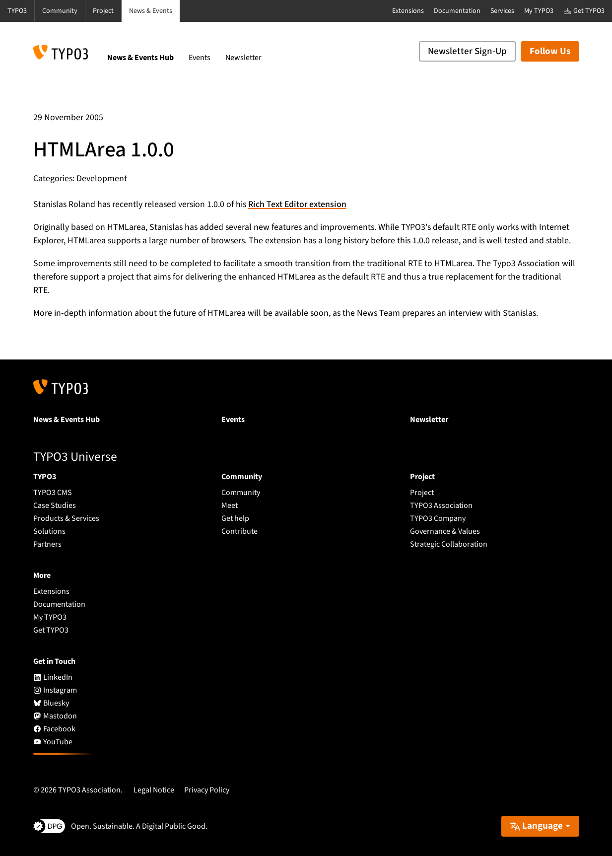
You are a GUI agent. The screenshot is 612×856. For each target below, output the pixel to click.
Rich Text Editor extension (297, 204)
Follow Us (550, 51)
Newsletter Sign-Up (467, 51)
